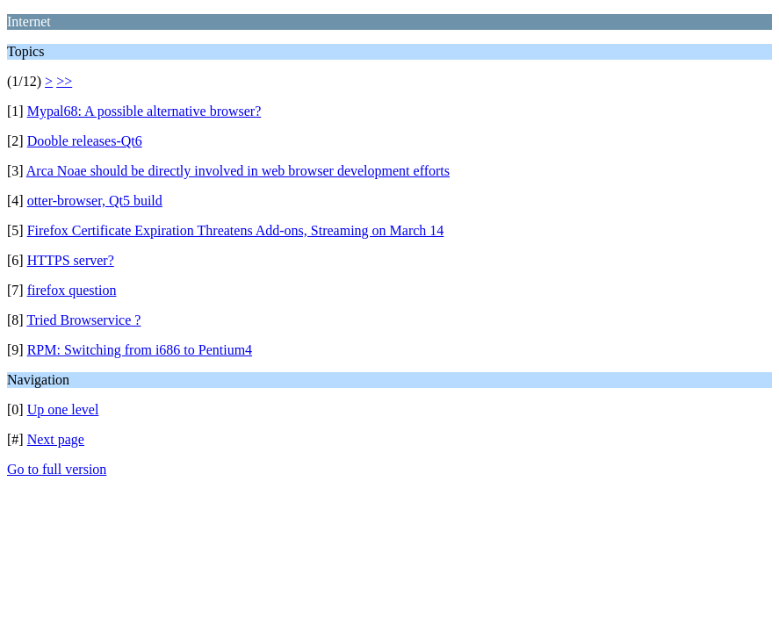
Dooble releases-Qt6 (84, 140)
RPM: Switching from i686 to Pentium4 (139, 349)
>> (64, 81)
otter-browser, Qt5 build (94, 200)
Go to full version (56, 469)
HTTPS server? (70, 260)
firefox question (72, 290)
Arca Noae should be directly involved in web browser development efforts (238, 170)
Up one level (63, 409)
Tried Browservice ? (83, 319)
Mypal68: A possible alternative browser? (144, 111)
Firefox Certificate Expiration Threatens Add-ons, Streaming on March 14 (235, 230)
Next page (55, 439)
